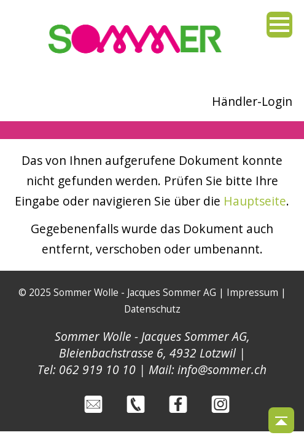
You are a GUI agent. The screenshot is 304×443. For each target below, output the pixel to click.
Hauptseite (255, 201)
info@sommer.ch (222, 369)
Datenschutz (152, 309)
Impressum (252, 292)
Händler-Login (252, 101)
